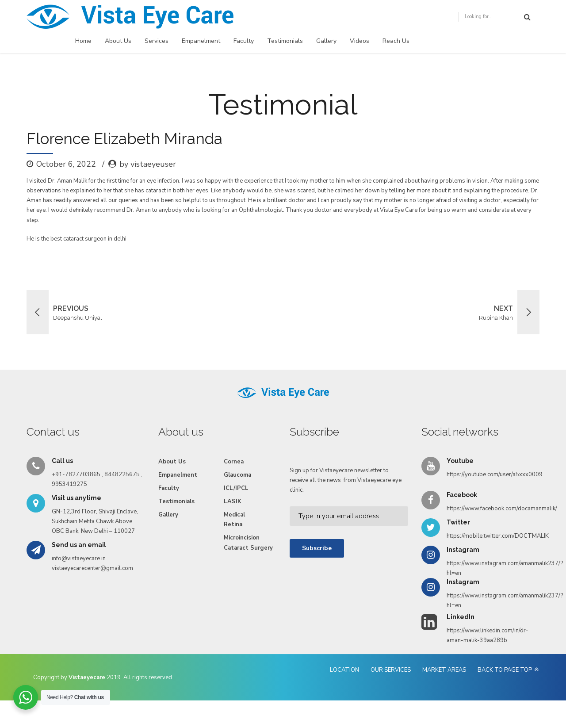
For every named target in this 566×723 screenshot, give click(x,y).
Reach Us (395, 41)
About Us (118, 41)
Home (83, 41)
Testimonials (285, 41)
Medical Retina (234, 519)
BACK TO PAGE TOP (505, 670)
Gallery (326, 41)
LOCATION (344, 670)
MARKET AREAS (444, 670)
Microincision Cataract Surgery (248, 542)
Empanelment (201, 41)
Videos (359, 41)
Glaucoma (237, 475)
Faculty (243, 41)
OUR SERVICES (391, 670)
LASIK (232, 501)
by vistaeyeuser (147, 164)
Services (156, 41)
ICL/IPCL (236, 488)
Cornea (234, 462)
